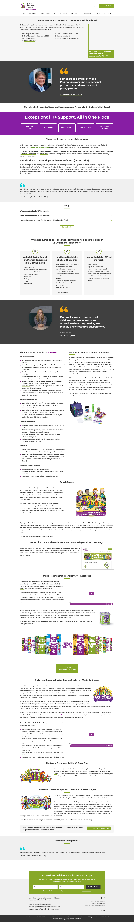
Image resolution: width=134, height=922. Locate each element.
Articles (103, 910)
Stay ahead (93, 887)
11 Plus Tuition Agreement (98, 903)
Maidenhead (101, 151)
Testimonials (86, 14)
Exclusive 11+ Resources (104, 127)
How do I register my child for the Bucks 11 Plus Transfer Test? (44, 220)
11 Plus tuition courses (35, 151)
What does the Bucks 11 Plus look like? (35, 216)
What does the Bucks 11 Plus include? (34, 211)
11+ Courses (45, 14)
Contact (107, 14)
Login (95, 6)
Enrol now (106, 6)
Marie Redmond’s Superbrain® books (48, 381)
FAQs (98, 14)
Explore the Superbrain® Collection (67, 668)
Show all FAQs (67, 227)
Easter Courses (85, 127)
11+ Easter (43, 610)
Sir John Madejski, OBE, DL (71, 94)
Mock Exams (48, 127)
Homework (26, 386)
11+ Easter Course (35, 471)
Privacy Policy (101, 908)
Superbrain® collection (38, 621)
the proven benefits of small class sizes (39, 536)
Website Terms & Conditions (97, 901)
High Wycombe (91, 151)
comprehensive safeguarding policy (39, 908)
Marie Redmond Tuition (31, 6)
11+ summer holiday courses (60, 610)
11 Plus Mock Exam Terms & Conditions (94, 905)
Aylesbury (56, 151)
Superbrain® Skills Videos (31, 390)
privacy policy (86, 890)
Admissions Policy (30, 40)
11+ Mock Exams (60, 14)
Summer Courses (67, 127)
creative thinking (38, 469)
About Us (32, 14)
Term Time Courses (29, 127)
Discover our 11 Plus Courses (99, 828)
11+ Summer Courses (51, 471)
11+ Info (74, 14)
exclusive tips (46, 107)
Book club (25, 469)
